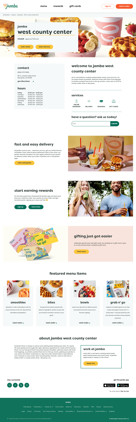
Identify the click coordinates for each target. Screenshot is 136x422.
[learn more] (35, 207)
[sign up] (20, 207)
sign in (108, 6)
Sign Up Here (124, 391)
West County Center (46, 32)
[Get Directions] (26, 81)
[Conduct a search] (91, 123)
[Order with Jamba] (24, 163)
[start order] (18, 323)
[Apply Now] (90, 363)
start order (124, 6)
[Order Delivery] (44, 47)
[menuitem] (27, 407)
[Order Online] (26, 47)
